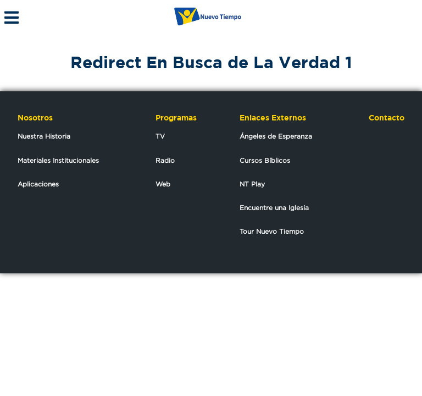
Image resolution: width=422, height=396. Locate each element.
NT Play (252, 184)
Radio (165, 160)
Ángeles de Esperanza (276, 136)
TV (160, 136)
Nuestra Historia (44, 136)
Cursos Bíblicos (265, 160)
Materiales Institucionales (58, 160)
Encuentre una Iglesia (274, 207)
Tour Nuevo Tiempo (272, 231)
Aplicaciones (38, 184)
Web (163, 184)
